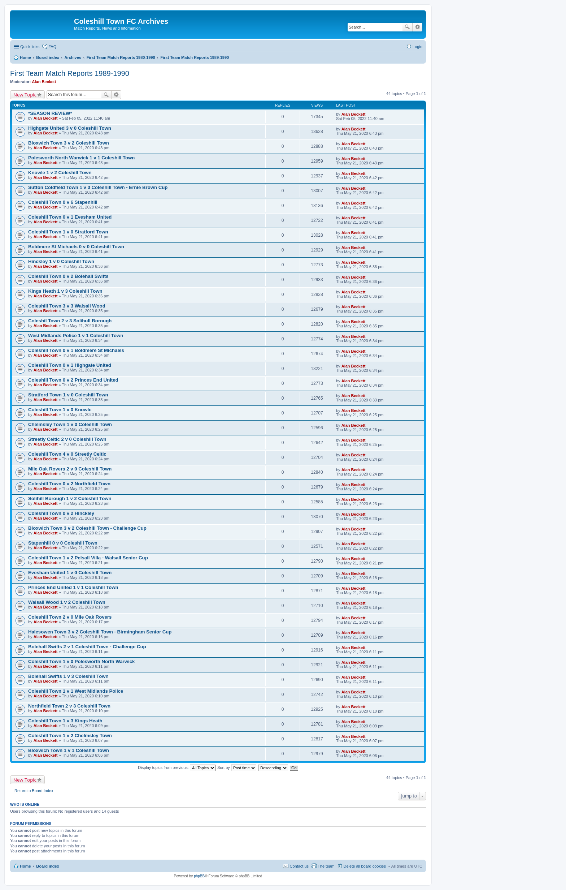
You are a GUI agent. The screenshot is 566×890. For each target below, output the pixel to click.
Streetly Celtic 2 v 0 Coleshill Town (67, 439)
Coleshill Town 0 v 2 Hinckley (61, 513)
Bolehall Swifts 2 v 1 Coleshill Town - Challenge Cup (87, 646)
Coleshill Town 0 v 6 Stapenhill (62, 202)
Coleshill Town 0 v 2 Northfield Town (69, 483)
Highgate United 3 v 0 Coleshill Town (69, 128)
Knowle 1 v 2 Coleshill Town (60, 172)
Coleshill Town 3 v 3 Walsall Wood (66, 306)
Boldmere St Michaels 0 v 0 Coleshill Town (76, 246)
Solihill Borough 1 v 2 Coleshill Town (70, 498)
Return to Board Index (33, 790)
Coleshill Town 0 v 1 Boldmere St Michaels (76, 350)
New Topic (24, 94)
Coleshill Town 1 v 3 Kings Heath (65, 720)
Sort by (236, 767)
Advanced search (417, 27)
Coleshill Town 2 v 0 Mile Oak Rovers (70, 617)
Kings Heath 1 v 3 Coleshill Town (65, 291)
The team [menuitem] (326, 866)
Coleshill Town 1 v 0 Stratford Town (68, 232)
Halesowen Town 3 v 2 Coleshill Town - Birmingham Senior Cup (99, 632)
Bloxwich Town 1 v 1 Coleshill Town (68, 750)
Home (25, 866)
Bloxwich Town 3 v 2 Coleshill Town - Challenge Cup (87, 528)
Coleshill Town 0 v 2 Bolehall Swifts (68, 276)
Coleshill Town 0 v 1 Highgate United (69, 365)
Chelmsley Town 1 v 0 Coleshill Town (70, 424)
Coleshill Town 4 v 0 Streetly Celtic (67, 454)
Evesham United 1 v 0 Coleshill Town (70, 572)
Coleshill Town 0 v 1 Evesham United (70, 217)
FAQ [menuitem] (52, 46)
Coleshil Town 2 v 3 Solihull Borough (70, 320)
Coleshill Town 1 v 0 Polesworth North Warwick (81, 661)
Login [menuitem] (417, 46)
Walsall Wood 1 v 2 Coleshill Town (66, 602)
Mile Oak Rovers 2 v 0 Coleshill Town (70, 469)
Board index (47, 866)
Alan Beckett (44, 81)
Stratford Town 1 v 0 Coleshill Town (68, 394)
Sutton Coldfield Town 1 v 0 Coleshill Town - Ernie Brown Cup (97, 187)
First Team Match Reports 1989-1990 (69, 73)
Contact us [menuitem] (299, 866)
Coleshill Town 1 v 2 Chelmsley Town (70, 735)
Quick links (29, 46)
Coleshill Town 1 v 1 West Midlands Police (75, 691)
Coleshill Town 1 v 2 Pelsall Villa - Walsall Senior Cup (88, 557)
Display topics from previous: (176, 767)
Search (407, 27)
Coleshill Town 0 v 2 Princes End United (73, 380)
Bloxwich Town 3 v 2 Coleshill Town (68, 143)
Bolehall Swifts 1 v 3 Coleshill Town (68, 676)
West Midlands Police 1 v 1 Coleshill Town (75, 335)
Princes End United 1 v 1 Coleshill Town (73, 587)
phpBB (199, 876)
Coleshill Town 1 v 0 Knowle (60, 409)
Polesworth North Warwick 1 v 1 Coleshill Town (81, 157)
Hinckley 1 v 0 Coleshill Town (61, 261)
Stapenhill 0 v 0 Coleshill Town (62, 543)
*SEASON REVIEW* (50, 113)
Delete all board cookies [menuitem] (365, 866)
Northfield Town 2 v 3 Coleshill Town (69, 706)
